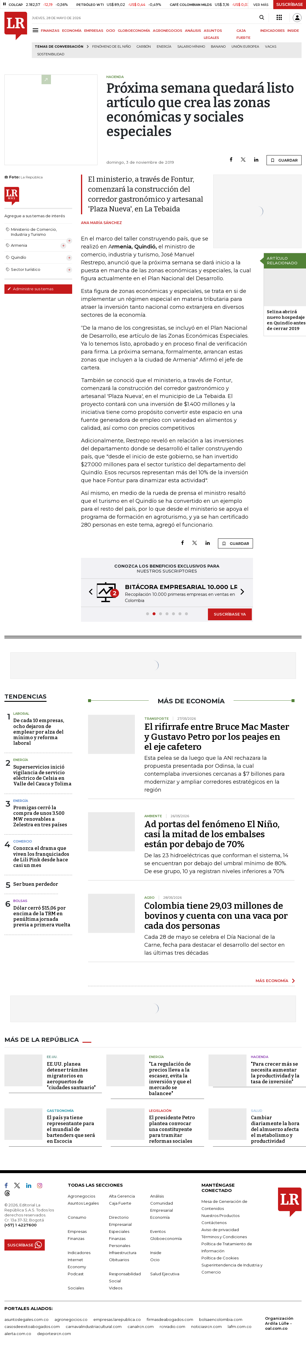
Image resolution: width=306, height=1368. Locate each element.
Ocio (155, 1259)
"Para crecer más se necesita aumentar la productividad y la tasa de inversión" (275, 1072)
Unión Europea (245, 47)
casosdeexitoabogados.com (32, 1326)
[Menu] (36, 30)
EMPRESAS (93, 31)
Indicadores (79, 1252)
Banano (218, 47)
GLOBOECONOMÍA (134, 31)
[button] (89, 593)
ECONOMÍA (72, 31)
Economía (160, 1217)
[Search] (262, 18)
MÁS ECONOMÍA (272, 980)
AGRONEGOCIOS (167, 31)
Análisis (157, 1196)
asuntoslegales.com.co (26, 1319)
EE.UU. (52, 1057)
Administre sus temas (30, 288)
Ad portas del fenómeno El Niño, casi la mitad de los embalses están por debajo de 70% (211, 834)
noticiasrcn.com (206, 1326)
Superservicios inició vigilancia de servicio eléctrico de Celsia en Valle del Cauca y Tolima (42, 775)
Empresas (77, 1231)
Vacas (270, 47)
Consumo (77, 1217)
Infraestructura (122, 1252)
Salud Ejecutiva (164, 1273)
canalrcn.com (141, 1326)
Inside (155, 1252)
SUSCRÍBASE (289, 4)
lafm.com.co (240, 1326)
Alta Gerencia (122, 1196)
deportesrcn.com (54, 1333)
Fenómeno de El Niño (111, 47)
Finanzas (76, 1238)
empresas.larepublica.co (117, 1319)
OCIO (110, 31)
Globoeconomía (166, 1238)
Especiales (119, 1231)
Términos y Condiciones (224, 1236)
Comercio (22, 841)
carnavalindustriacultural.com (94, 1326)
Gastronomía (60, 1110)
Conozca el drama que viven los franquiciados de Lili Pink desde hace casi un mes (41, 856)
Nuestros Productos (220, 1215)
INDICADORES (272, 31)
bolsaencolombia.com (220, 1319)
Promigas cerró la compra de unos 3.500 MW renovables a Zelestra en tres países (40, 816)
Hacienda (259, 1057)
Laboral (21, 714)
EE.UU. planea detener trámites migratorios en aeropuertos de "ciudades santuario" (71, 1075)
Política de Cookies (220, 1258)
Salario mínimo (191, 47)
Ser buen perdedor (35, 884)
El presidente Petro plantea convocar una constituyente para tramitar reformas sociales (172, 1129)
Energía (164, 47)
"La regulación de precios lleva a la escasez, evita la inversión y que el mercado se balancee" (170, 1078)
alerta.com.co (17, 1333)
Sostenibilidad (50, 54)
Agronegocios (81, 1196)
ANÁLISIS (193, 31)
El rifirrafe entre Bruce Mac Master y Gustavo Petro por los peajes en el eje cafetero (216, 737)
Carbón (144, 47)
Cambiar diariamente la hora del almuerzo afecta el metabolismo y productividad (275, 1129)
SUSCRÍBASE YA (230, 614)
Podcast (76, 1273)
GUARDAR (284, 160)
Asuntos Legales (83, 1203)
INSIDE (293, 31)
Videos (115, 1288)
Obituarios (119, 1259)
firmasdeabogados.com (170, 1319)
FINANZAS (50, 31)
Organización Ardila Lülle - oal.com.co (279, 1323)
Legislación (160, 1110)
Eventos (158, 1231)
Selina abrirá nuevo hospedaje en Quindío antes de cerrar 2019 (286, 320)
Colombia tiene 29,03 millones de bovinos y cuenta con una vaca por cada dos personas (216, 916)
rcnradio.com (172, 1326)
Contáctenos (213, 1222)
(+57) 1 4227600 (20, 1225)
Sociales (76, 1288)
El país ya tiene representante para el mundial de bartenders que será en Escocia (71, 1129)
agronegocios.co (70, 1319)
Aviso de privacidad (220, 1229)
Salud (256, 1110)
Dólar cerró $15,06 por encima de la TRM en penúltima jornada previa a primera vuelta (41, 916)
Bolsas (20, 901)
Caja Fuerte (120, 1203)
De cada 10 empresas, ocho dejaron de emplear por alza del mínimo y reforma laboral (38, 732)
